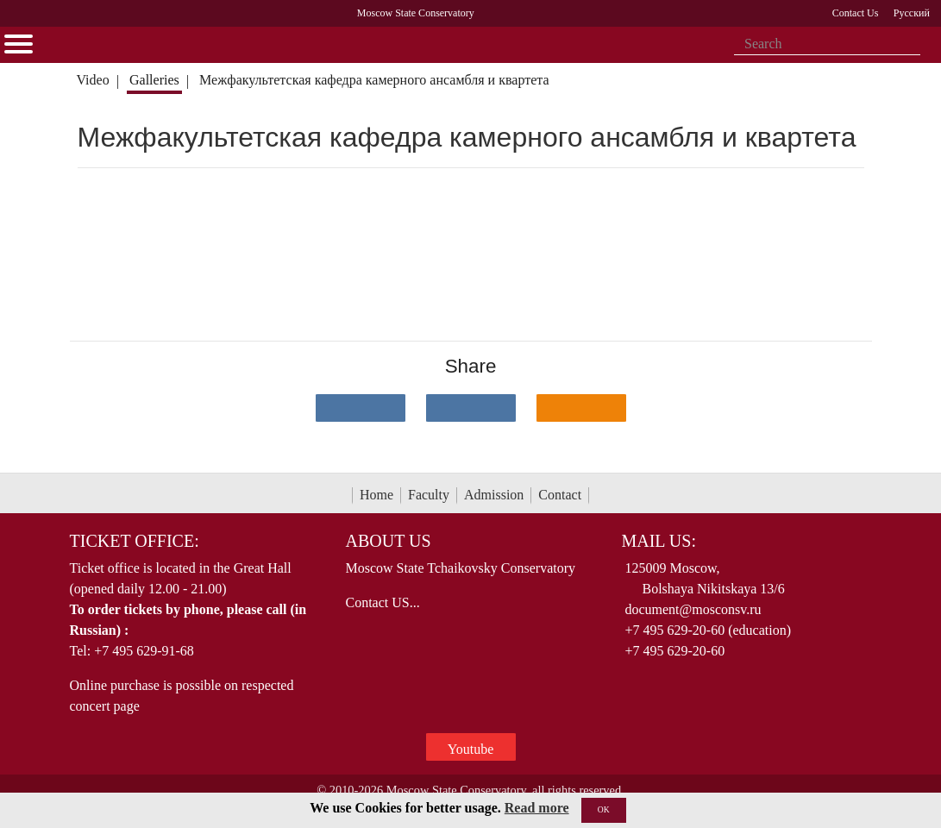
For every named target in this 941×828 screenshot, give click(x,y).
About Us (387, 540)
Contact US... (382, 602)
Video (92, 79)
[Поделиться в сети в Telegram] (471, 408)
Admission (494, 494)
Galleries (154, 79)
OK (604, 809)
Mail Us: (658, 540)
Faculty (428, 494)
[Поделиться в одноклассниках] (581, 408)
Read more (537, 807)
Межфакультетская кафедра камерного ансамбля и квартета (374, 79)
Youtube (471, 749)
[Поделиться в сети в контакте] (360, 408)
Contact (559, 494)
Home (376, 494)
